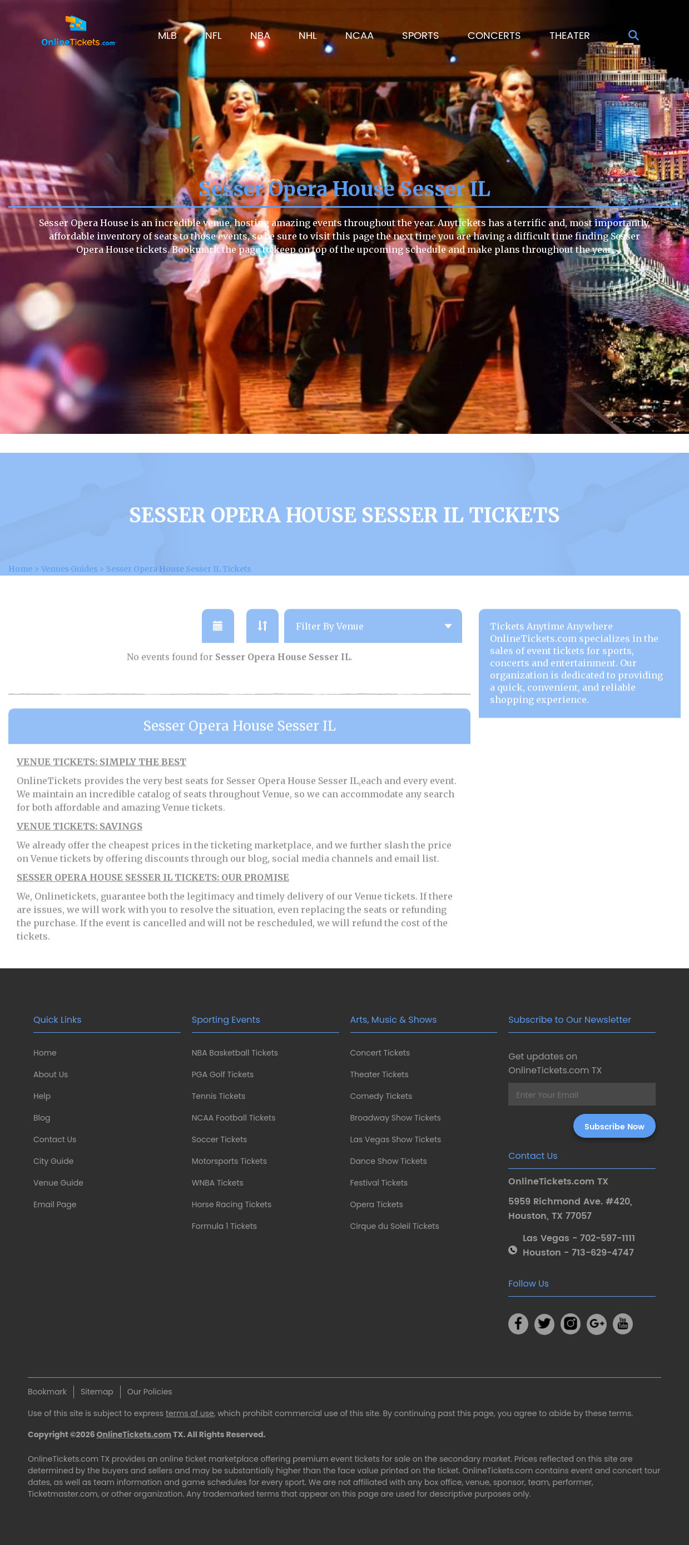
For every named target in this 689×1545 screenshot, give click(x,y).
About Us (50, 1074)
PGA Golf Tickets (223, 1074)
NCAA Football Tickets (234, 1117)
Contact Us (54, 1139)
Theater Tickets (379, 1074)
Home (45, 1052)
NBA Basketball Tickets (235, 1052)
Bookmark (47, 1391)
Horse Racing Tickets (232, 1204)
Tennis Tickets (218, 1096)
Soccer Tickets (219, 1139)
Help (42, 1096)
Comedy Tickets (381, 1096)
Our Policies (149, 1391)
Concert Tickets (380, 1052)
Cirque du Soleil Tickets (394, 1226)
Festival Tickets (379, 1182)
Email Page (54, 1204)
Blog (41, 1117)
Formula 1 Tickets (224, 1226)
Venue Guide (58, 1182)
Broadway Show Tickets (395, 1117)
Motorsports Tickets (229, 1161)
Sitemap (97, 1391)
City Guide (53, 1161)
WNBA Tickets (218, 1182)
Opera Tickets (376, 1204)
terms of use (190, 1413)
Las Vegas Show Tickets (396, 1139)
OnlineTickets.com (134, 1434)
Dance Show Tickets (388, 1161)
